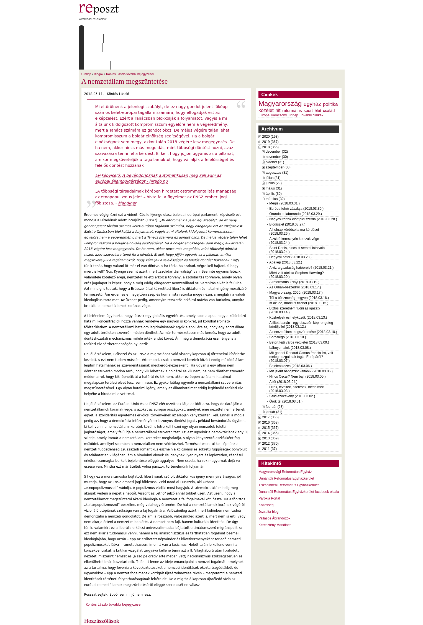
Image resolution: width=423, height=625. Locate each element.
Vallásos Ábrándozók (274, 483)
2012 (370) (270, 408)
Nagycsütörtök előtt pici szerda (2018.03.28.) (303, 184)
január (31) (274, 376)
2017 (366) (270, 382)
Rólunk (113, 29)
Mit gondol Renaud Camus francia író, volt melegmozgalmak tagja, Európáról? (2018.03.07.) (301, 321)
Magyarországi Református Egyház (285, 436)
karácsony (279, 80)
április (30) (273, 158)
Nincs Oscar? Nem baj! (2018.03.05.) (297, 341)
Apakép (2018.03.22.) (285, 227)
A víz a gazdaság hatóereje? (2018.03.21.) (301, 232)
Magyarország (280, 68)
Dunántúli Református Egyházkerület (286, 443)
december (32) (277, 116)
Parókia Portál (269, 463)
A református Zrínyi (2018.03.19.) (294, 247)
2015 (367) (270, 392)
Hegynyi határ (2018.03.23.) (290, 222)
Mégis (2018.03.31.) (284, 168)
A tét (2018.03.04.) (283, 346)
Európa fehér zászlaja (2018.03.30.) (296, 173)
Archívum (158, 29)
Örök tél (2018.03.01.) (285, 366)
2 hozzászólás (109, 594)
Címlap (92, 29)
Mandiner (127, 167)
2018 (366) (270, 112)
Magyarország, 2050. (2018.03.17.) (295, 257)
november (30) (277, 121)
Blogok (98, 38)
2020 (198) (270, 101)
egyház (312, 68)
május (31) (274, 153)
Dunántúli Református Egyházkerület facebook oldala (298, 456)
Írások (135, 29)
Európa (264, 80)
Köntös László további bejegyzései (130, 38)
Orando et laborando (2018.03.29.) (295, 178)
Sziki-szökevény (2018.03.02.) (292, 361)
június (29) (274, 148)
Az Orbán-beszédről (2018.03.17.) (295, 252)
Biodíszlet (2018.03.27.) (287, 189)
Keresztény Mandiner (274, 489)
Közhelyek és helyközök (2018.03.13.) (298, 282)
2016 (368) (270, 387)
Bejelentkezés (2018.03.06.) (290, 330)
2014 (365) (270, 397)
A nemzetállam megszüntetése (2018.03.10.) (303, 296)
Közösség (265, 470)
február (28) (274, 371)
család (329, 75)
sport (308, 75)
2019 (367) (270, 106)
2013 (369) (270, 403)
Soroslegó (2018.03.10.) (287, 302)
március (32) (275, 163)
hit (277, 75)
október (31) (275, 127)
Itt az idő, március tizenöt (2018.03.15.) (298, 268)
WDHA (334, 617)
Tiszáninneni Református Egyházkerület (288, 450)
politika (330, 68)
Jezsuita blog (268, 476)
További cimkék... (313, 80)
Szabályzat (186, 29)
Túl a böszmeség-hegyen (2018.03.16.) (299, 262)
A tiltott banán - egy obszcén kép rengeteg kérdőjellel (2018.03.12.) (301, 289)
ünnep (293, 80)
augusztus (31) (277, 137)
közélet (266, 75)
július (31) (273, 142)
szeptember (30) (278, 132)
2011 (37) (269, 413)
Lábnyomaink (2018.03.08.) (290, 312)
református (292, 75)
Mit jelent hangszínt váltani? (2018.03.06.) (301, 336)
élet (318, 75)
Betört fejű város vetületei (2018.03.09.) (299, 307)
